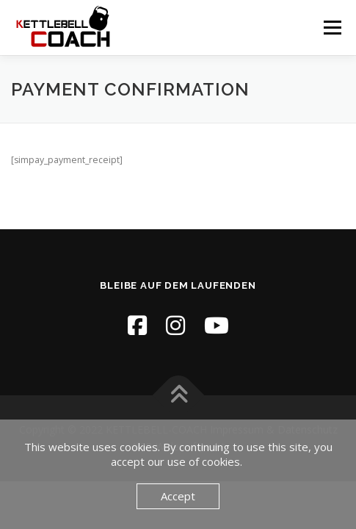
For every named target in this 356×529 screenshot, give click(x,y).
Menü (331, 27)
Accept (178, 496)
